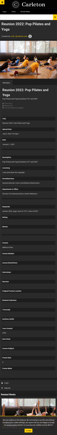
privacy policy (12, 425)
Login (5, 383)
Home (14, 11)
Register (6, 388)
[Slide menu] (2, 2)
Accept (28, 430)
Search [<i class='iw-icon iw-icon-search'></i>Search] (55, 17)
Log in (5, 11)
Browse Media (25, 11)
